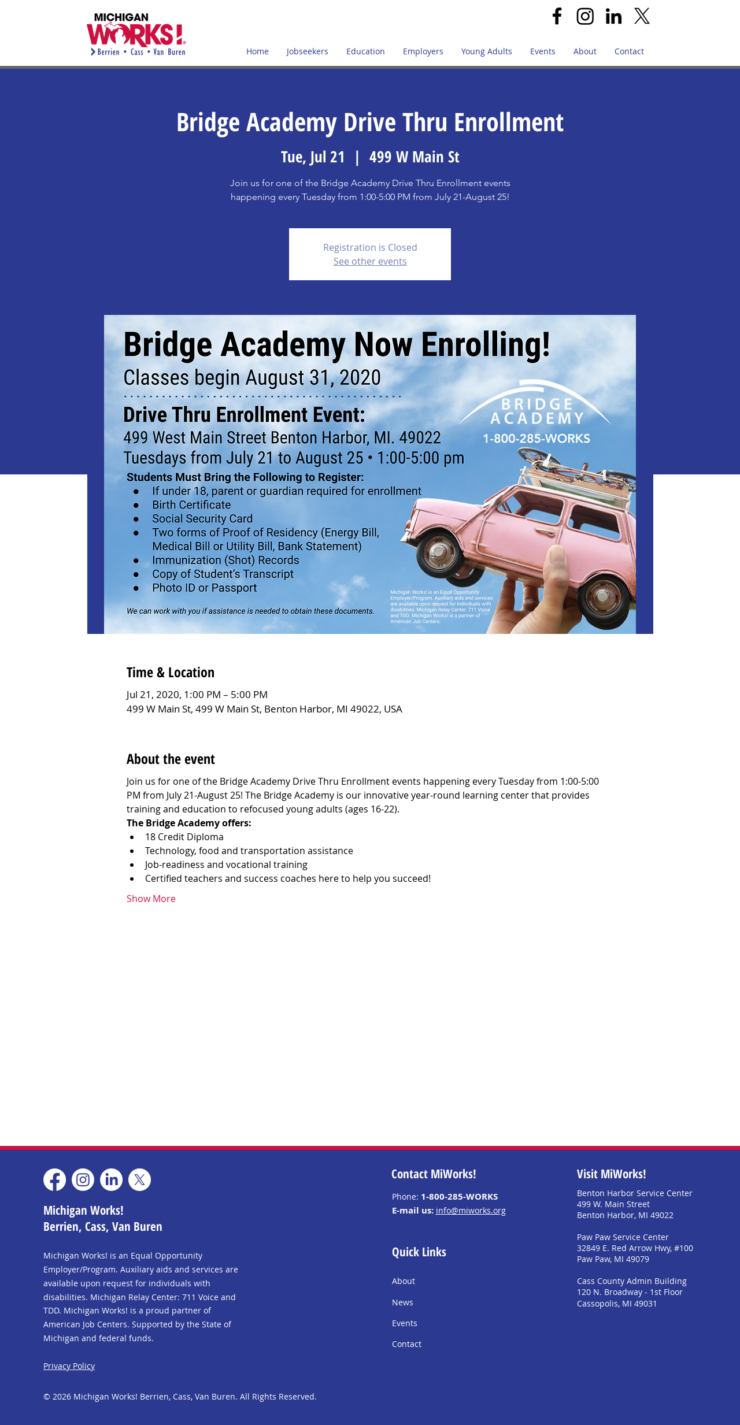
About (403, 1280)
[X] (642, 16)
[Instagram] (585, 16)
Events (404, 1323)
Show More (151, 898)
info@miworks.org (471, 1210)
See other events (370, 261)
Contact (406, 1343)
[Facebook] (557, 16)
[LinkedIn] (613, 16)
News (402, 1302)
